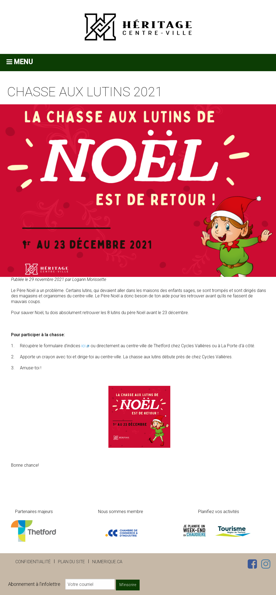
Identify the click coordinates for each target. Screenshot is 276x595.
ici (83, 345)
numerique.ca (107, 561)
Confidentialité (33, 561)
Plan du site (71, 561)
